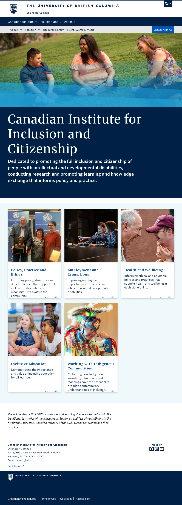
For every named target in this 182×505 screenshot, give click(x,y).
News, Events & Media (80, 29)
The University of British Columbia (16, 9)
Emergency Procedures (22, 498)
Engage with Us (163, 29)
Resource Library (53, 29)
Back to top (16, 466)
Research (30, 29)
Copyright (66, 498)
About (14, 29)
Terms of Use (48, 498)
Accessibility (83, 498)
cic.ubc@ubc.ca (25, 460)
